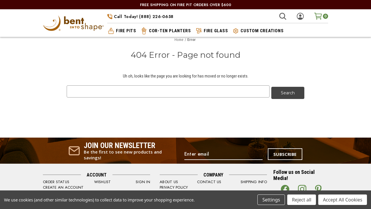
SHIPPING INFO (254, 180)
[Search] (282, 16)
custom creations (257, 31)
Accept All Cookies (342, 200)
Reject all (301, 200)
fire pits (121, 31)
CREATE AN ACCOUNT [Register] (63, 186)
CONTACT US (209, 180)
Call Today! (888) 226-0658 (140, 16)
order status (56, 180)
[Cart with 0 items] (321, 16)
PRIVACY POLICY (174, 186)
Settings (271, 200)
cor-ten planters (165, 31)
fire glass (211, 31)
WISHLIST (102, 180)
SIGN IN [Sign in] (143, 180)
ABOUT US (169, 180)
